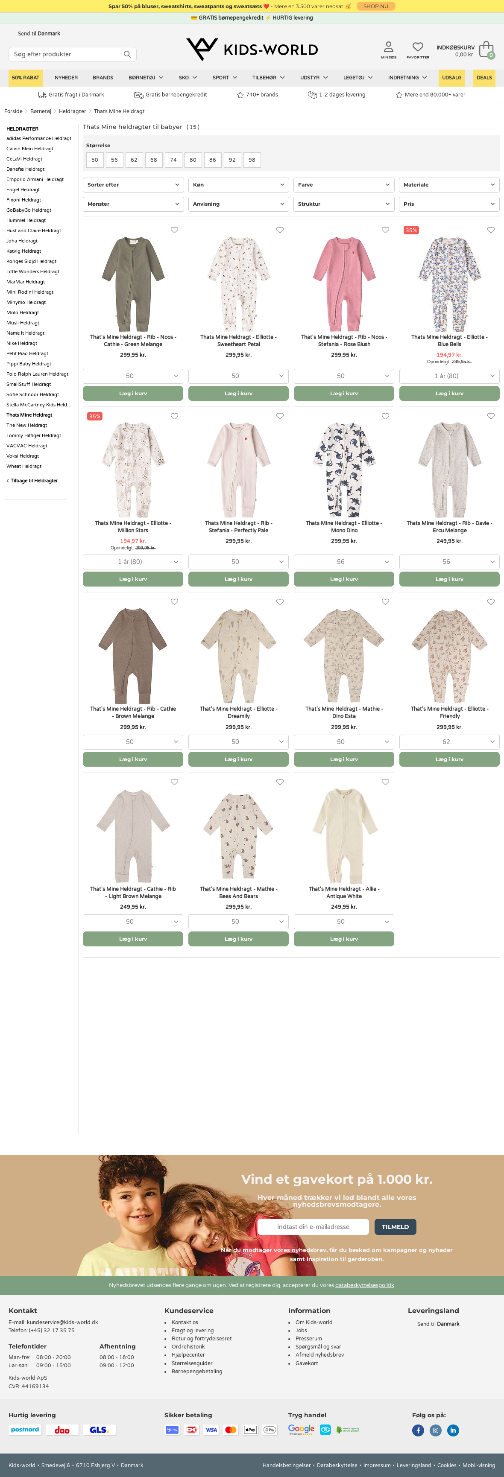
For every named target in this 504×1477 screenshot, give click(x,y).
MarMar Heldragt (25, 282)
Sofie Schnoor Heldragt (32, 394)
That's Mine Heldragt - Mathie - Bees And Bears (239, 892)
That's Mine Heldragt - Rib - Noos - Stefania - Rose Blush (344, 340)
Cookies (447, 1465)
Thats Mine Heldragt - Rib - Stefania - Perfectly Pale (239, 527)
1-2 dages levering (337, 95)
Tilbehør (268, 78)
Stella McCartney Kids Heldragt (40, 405)
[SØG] (127, 54)
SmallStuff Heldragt (28, 384)
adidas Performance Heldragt (38, 138)
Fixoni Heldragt (23, 200)
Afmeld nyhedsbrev (320, 1355)
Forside (13, 111)
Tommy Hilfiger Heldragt (33, 435)
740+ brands (257, 95)
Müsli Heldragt (22, 323)
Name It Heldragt (25, 333)
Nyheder (66, 78)
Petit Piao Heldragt (27, 353)
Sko (188, 78)
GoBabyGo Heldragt (28, 210)
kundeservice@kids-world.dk (62, 1322)
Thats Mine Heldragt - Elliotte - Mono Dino (344, 527)
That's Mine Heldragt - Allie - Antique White (344, 892)
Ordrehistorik (188, 1347)
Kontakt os (185, 1322)
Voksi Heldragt (22, 456)
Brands (103, 78)
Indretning (407, 78)
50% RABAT (25, 78)
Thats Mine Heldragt (119, 111)
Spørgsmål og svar (318, 1347)
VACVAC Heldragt (26, 446)
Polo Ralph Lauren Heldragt (37, 374)
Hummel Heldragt (26, 220)
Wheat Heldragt (23, 466)
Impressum (377, 1465)
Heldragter (72, 111)
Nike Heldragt (21, 343)
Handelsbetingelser (287, 1465)
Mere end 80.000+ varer (431, 95)
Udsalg (451, 78)
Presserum (309, 1339)
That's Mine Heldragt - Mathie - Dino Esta (344, 712)
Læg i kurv (133, 393)
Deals (484, 78)
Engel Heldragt (23, 190)
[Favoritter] (174, 230)
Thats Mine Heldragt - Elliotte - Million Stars (133, 527)
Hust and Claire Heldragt (33, 231)
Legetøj (358, 78)
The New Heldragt (26, 425)
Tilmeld (395, 1227)
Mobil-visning (479, 1465)
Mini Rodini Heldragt (29, 292)
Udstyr (314, 78)
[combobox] (133, 376)
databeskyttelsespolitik (364, 1285)
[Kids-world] (252, 49)
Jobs (301, 1331)
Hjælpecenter (188, 1355)
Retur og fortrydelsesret (202, 1339)
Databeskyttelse (337, 1465)
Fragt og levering (193, 1331)
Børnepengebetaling (197, 1372)
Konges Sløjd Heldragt (31, 261)
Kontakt (23, 1311)
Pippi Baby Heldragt (28, 364)
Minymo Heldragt (26, 302)
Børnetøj (146, 78)
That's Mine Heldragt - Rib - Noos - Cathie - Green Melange (133, 340)
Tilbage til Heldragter (32, 481)
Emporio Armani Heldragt (35, 179)
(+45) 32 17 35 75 (52, 1331)
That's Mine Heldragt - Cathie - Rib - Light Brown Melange (133, 892)
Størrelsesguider (192, 1363)
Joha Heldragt (22, 241)
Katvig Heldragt (23, 251)
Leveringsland (414, 1465)
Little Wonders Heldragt (32, 271)
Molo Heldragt (22, 312)
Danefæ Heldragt (25, 169)
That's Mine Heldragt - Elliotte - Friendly (450, 712)
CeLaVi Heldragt (24, 159)
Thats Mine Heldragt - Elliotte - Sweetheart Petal (238, 340)
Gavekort (307, 1363)
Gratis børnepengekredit (170, 95)
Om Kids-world (314, 1322)
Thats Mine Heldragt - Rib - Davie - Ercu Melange (449, 527)
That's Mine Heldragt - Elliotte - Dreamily (239, 712)
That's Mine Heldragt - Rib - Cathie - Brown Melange (133, 712)
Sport (225, 78)
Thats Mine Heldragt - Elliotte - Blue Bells (449, 340)
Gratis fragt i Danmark (71, 95)
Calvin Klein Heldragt (29, 149)
